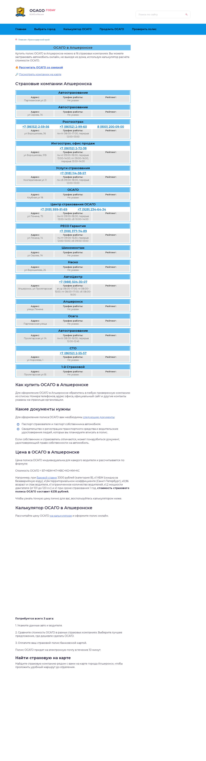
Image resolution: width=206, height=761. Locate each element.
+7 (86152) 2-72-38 (73, 148)
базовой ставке (47, 477)
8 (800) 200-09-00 (110, 126)
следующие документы (99, 417)
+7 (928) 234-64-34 (92, 209)
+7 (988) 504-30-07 (73, 282)
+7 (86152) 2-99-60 (73, 126)
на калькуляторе (61, 515)
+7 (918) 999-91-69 (53, 209)
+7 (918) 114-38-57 (73, 173)
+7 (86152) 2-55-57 (73, 353)
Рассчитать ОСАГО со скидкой (41, 67)
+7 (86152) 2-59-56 (35, 126)
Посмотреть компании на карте (40, 74)
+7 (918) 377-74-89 (73, 231)
